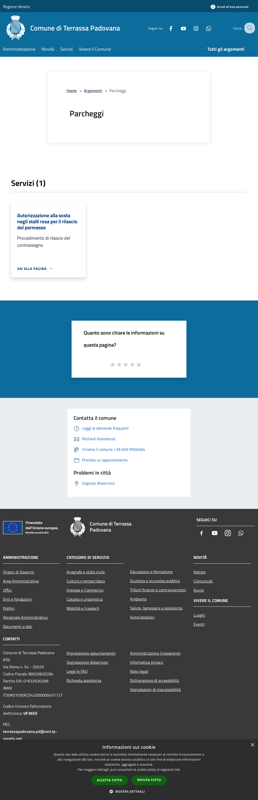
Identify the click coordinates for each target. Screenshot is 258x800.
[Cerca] (249, 28)
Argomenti (93, 91)
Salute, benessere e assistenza (156, 608)
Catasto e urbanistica (85, 599)
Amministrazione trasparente (155, 653)
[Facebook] (166, 27)
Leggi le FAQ (77, 671)
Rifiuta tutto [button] (149, 780)
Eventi (199, 624)
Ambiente (138, 599)
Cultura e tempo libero (86, 581)
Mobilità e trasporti (83, 608)
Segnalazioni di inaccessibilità (155, 689)
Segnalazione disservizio (87, 662)
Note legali (139, 671)
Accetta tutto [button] (109, 780)
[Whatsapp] (204, 27)
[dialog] (129, 770)
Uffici (7, 590)
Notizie (200, 572)
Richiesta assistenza (84, 680)
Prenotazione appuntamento (91, 653)
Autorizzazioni (142, 617)
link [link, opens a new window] (177, 769)
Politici (9, 608)
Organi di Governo (18, 572)
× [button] (252, 745)
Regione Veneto (16, 7)
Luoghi (199, 615)
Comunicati (203, 581)
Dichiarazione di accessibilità (154, 680)
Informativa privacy (146, 662)
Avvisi (199, 590)
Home (72, 91)
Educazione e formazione (151, 572)
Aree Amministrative (21, 581)
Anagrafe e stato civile (86, 572)
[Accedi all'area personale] (229, 7)
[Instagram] (191, 27)
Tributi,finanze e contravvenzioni (158, 590)
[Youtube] (179, 27)
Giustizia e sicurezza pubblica (155, 581)
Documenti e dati (17, 626)
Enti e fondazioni (17, 599)
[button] (129, 791)
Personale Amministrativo (25, 617)
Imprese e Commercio (85, 590)
